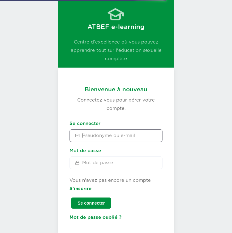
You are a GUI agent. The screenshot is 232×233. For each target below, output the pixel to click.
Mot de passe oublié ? (95, 217)
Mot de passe (85, 150)
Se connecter (85, 123)
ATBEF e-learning (116, 27)
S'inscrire (80, 188)
